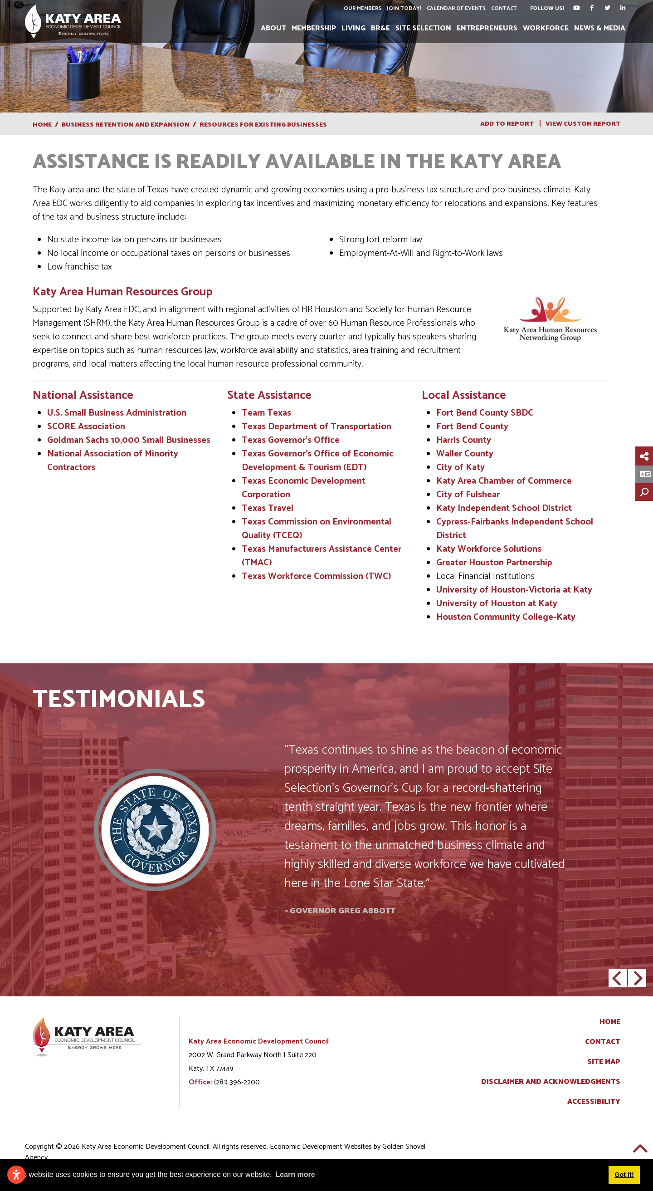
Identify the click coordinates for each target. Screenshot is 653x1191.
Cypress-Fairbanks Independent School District (514, 529)
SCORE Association (86, 426)
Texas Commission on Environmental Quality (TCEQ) (316, 529)
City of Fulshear (468, 494)
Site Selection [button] (423, 28)
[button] (618, 978)
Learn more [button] (295, 1174)
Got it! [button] (624, 1174)
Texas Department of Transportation (316, 426)
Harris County (463, 440)
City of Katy (461, 467)
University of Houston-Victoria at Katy (514, 590)
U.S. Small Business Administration (116, 413)
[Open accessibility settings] (16, 1175)
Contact (504, 8)
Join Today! (403, 8)
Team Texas (266, 413)
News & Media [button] (599, 28)
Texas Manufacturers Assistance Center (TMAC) (321, 556)
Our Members (362, 8)
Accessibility (593, 1102)
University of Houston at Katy (496, 603)
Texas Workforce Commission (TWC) (316, 576)
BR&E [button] (380, 28)
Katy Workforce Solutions (488, 549)
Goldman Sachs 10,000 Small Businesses (128, 440)
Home (609, 1022)
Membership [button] (314, 28)
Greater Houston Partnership (494, 562)
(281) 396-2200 (237, 1082)
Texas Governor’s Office (291, 440)
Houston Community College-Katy (505, 617)
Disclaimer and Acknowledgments (550, 1082)
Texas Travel (267, 508)
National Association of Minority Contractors (112, 460)
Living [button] (353, 28)
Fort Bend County (472, 426)
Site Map (603, 1062)
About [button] (273, 28)
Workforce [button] (546, 28)
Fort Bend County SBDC (484, 413)
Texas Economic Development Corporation (303, 488)
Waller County (464, 453)
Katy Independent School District (504, 508)
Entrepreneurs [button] (487, 28)
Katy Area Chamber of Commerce (504, 481)
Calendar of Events (455, 8)
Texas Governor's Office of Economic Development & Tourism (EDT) (318, 460)
